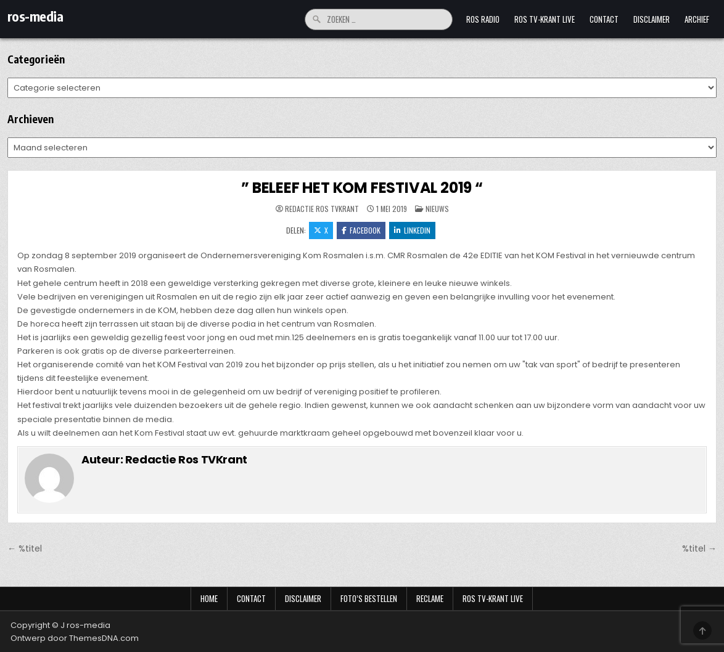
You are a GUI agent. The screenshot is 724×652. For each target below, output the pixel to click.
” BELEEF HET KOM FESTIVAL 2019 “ (362, 187)
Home (209, 598)
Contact (604, 19)
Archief (697, 19)
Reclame (429, 598)
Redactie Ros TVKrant (322, 209)
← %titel (24, 548)
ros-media (35, 16)
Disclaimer (651, 19)
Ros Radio (483, 19)
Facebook (361, 230)
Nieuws (437, 208)
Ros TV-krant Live (544, 19)
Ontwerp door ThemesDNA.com (74, 638)
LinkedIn (412, 230)
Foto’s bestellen (368, 598)
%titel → (699, 548)
